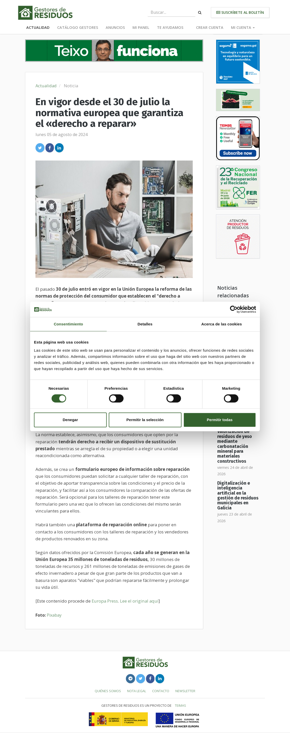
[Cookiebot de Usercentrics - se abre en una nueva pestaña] (233, 309)
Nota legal (136, 691)
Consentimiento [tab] (68, 324)
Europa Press (105, 601)
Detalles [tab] (145, 324)
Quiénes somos (108, 691)
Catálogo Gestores (77, 27)
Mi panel (140, 27)
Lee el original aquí (139, 601)
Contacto (160, 691)
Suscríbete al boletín (240, 12)
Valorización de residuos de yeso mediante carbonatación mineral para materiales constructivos (234, 446)
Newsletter (185, 691)
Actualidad (38, 27)
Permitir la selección (145, 420)
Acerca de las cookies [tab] (221, 324)
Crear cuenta (209, 27)
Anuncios (115, 27)
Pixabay (54, 615)
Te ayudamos (170, 27)
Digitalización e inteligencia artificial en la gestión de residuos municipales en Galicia (237, 496)
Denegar (70, 420)
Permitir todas (220, 420)
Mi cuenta (243, 27)
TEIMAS (180, 705)
